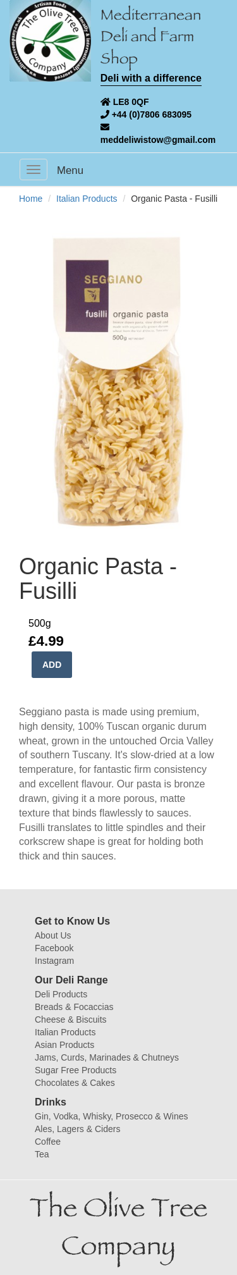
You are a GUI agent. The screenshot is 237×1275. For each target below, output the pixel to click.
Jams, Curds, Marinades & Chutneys (107, 1057)
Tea (42, 1154)
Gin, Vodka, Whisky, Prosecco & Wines (111, 1116)
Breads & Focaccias (74, 1007)
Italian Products (87, 199)
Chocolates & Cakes (75, 1083)
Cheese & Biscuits (71, 1019)
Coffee (48, 1141)
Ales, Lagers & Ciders (77, 1129)
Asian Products (64, 1045)
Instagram (54, 961)
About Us (53, 935)
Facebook (54, 948)
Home (30, 199)
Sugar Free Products (75, 1070)
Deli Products (61, 994)
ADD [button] (51, 665)
